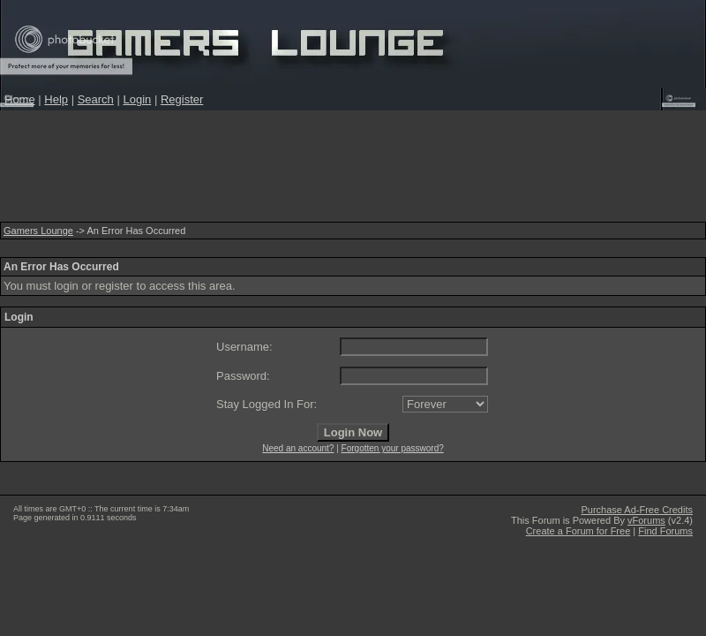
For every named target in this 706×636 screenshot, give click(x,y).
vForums (646, 520)
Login (137, 99)
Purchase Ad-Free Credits (637, 509)
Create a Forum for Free (578, 531)
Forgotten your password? (393, 448)
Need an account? (298, 448)
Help (56, 99)
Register (182, 99)
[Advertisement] (353, 171)
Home (19, 99)
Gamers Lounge (38, 230)
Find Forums (665, 531)
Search (96, 99)
